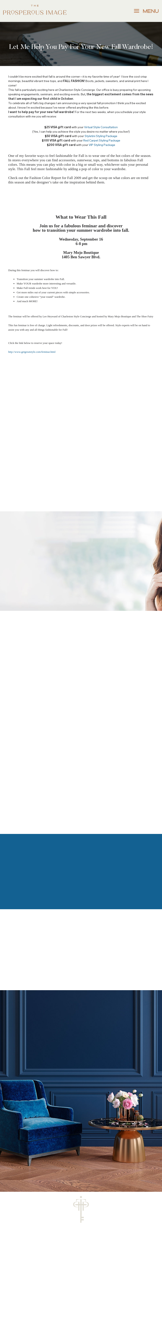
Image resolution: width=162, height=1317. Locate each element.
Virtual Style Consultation (101, 127)
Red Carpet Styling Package (101, 140)
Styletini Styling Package (101, 136)
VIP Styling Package (102, 145)
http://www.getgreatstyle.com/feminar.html (31, 351)
